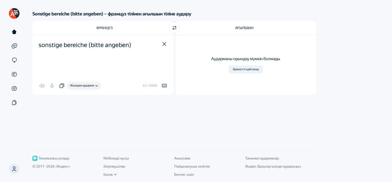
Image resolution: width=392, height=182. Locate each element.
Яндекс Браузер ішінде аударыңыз (273, 166)
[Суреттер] (14, 88)
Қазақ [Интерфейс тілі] (110, 174)
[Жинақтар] (14, 103)
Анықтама (182, 158)
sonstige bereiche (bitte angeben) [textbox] (85, 45)
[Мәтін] (14, 32)
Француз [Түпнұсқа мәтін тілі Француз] (104, 28)
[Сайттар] (14, 60)
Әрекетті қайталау (246, 69)
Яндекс (62, 166)
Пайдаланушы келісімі (192, 166)
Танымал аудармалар (262, 158)
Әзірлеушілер (114, 166)
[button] (164, 44)
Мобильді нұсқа (116, 158)
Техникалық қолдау (50, 158)
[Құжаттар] (14, 74)
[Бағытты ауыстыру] (174, 28)
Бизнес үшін (184, 174)
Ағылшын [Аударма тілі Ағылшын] (244, 28)
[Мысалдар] (14, 46)
